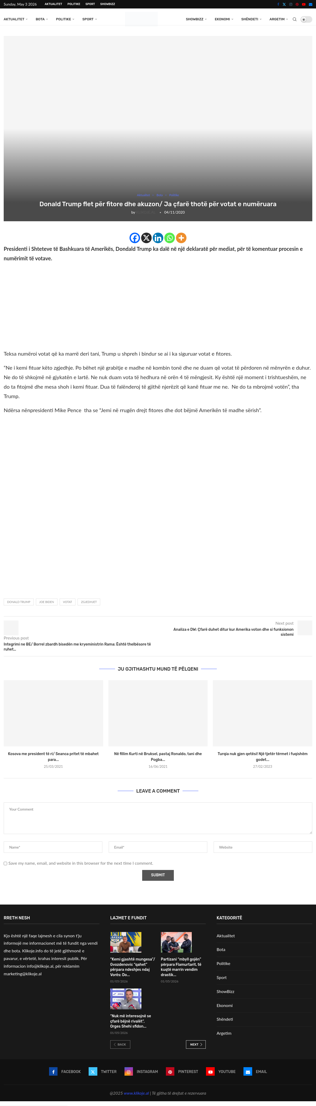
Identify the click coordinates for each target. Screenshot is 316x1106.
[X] (146, 242)
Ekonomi (222, 19)
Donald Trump (18, 606)
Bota (40, 19)
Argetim (277, 19)
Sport (90, 4)
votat (67, 606)
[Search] (294, 19)
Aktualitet (53, 4)
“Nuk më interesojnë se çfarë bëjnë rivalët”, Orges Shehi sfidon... (130, 1026)
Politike (74, 4)
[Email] (310, 4)
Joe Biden (46, 606)
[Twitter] (284, 4)
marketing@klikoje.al (23, 978)
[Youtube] (303, 4)
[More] (181, 242)
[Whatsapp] (169, 242)
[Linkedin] (158, 242)
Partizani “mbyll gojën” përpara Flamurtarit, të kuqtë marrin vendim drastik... (181, 972)
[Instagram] (290, 4)
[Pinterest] (297, 4)
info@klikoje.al (40, 970)
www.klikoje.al (136, 1097)
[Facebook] (278, 4)
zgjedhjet (89, 606)
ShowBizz (107, 4)
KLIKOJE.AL (145, 217)
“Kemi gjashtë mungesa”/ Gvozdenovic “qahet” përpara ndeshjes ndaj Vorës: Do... (132, 972)
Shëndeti (249, 19)
